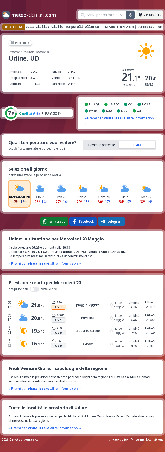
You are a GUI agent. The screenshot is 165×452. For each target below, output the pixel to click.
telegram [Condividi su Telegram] (111, 221)
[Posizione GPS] (130, 14)
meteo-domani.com (26, 439)
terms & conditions (149, 439)
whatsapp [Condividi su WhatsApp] (54, 221)
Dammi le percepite (101, 145)
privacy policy (118, 439)
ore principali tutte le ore (33, 289)
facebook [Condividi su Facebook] (83, 221)
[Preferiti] (149, 14)
